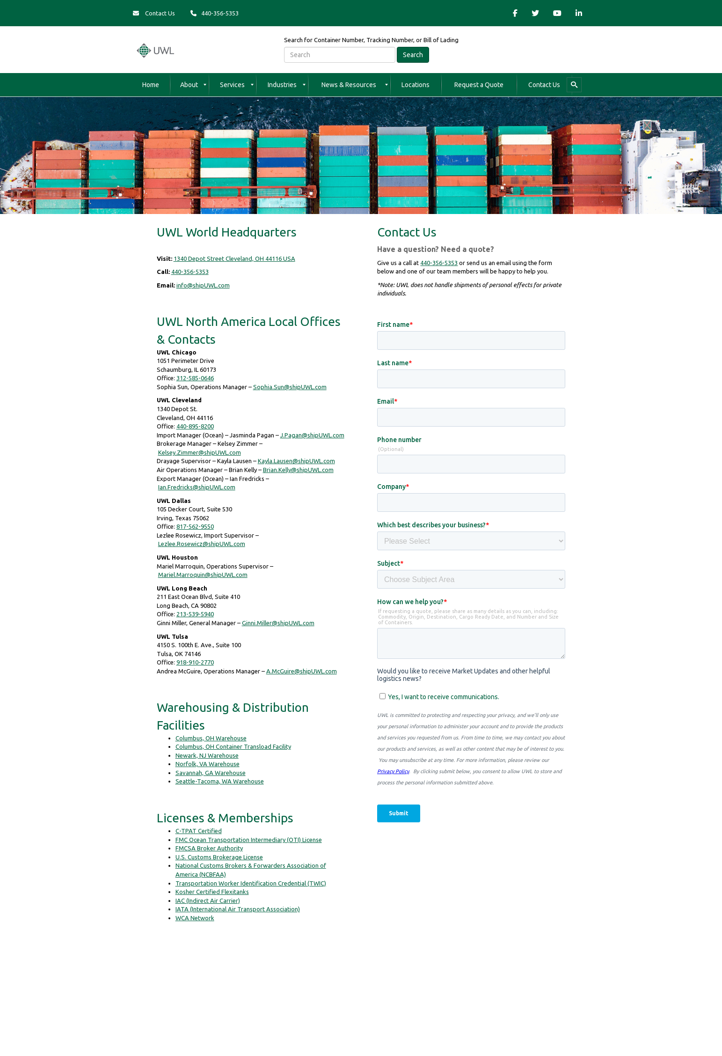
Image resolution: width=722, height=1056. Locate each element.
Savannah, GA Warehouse (210, 772)
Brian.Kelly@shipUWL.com (298, 469)
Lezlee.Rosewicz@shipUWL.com (201, 543)
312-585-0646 (195, 378)
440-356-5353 (190, 271)
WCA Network (194, 918)
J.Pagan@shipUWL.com (312, 435)
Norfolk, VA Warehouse (207, 764)
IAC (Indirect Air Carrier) (207, 900)
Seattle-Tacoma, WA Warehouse (219, 781)
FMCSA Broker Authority (209, 848)
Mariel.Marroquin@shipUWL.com (203, 574)
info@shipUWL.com (203, 285)
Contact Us (154, 13)
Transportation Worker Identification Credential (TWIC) (250, 883)
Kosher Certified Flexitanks (212, 891)
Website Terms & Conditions (285, 1000)
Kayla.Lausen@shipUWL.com (296, 461)
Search (413, 55)
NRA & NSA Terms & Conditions (371, 1000)
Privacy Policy (223, 1000)
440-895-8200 (195, 426)
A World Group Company (414, 954)
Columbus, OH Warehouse (211, 738)
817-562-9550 (195, 526)
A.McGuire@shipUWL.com (301, 671)
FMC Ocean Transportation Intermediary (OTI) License (248, 839)
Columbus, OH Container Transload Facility (233, 746)
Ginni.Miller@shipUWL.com (278, 623)
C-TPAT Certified (198, 830)
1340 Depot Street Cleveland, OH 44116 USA (234, 258)
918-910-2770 (195, 662)
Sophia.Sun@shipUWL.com (290, 387)
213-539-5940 (195, 614)
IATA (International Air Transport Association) (237, 909)
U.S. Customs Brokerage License (219, 857)
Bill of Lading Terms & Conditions (464, 1000)
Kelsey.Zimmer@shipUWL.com (199, 452)
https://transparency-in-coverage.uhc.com (477, 982)
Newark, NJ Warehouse (207, 755)
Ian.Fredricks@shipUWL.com (196, 487)
